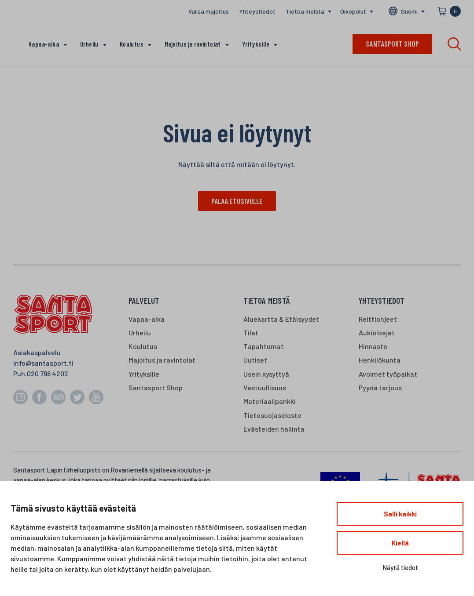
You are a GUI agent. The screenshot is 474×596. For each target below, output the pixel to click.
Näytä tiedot (400, 567)
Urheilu (89, 44)
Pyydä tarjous (380, 388)
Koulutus (131, 44)
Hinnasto (373, 346)
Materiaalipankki (269, 401)
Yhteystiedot (257, 11)
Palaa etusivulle (237, 200)
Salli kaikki (400, 514)
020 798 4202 (47, 374)
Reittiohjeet (378, 319)
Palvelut (144, 301)
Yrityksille (255, 44)
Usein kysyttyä (266, 374)
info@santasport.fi (43, 363)
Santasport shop (392, 43)
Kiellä (400, 543)
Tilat (250, 333)
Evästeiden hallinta (274, 429)
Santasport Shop (156, 388)
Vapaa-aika (44, 44)
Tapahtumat (263, 346)
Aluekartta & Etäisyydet (281, 319)
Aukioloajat (377, 333)
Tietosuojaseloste (272, 415)
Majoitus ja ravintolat (193, 44)
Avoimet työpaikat (388, 374)
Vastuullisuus (264, 388)
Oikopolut (353, 11)
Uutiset (255, 360)
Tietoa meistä (305, 11)
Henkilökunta (380, 360)
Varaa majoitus (208, 11)
